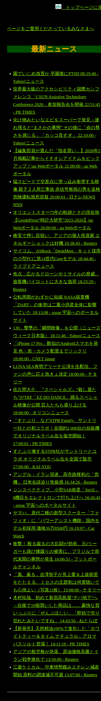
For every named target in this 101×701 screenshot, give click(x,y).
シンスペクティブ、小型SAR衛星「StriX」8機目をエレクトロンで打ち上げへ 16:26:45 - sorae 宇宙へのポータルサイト (57, 497)
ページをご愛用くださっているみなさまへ (50, 28)
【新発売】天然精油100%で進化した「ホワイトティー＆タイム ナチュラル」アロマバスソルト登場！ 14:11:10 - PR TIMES (56, 636)
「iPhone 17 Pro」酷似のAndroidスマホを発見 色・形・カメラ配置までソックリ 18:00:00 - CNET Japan (55, 351)
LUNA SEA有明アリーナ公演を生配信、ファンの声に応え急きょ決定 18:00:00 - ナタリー (55, 374)
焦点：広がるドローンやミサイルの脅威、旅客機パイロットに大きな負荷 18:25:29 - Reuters (56, 282)
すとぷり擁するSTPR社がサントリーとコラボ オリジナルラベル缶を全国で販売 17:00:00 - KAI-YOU (55, 459)
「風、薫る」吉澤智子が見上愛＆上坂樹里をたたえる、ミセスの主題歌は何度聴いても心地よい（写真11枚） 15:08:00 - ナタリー (57, 582)
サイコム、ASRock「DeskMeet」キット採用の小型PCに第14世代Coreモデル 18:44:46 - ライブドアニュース (57, 259)
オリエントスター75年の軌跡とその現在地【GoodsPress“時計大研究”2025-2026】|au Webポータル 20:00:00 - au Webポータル (56, 220)
